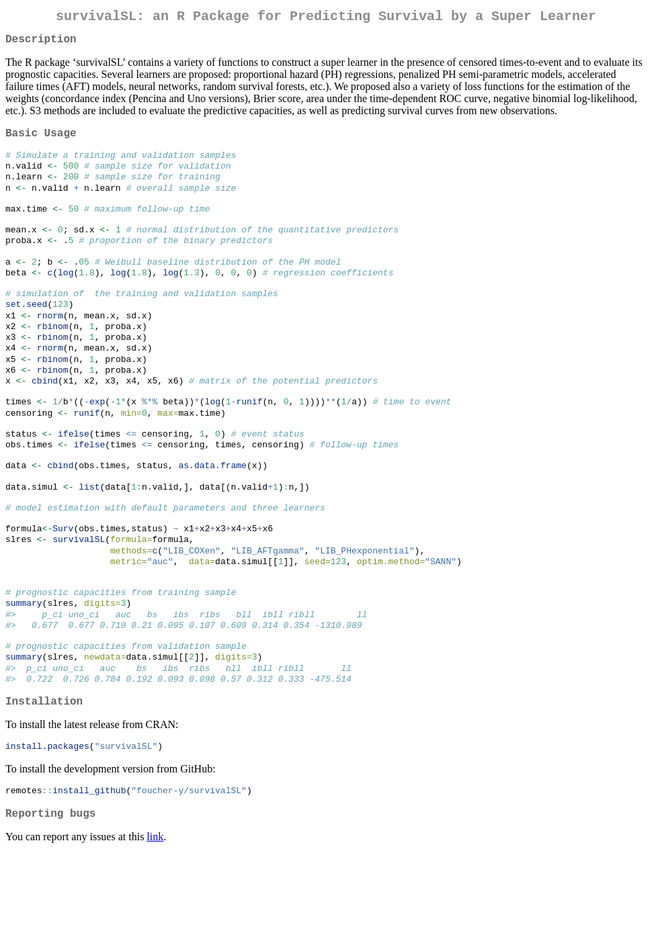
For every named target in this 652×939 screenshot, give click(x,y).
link (155, 922)
